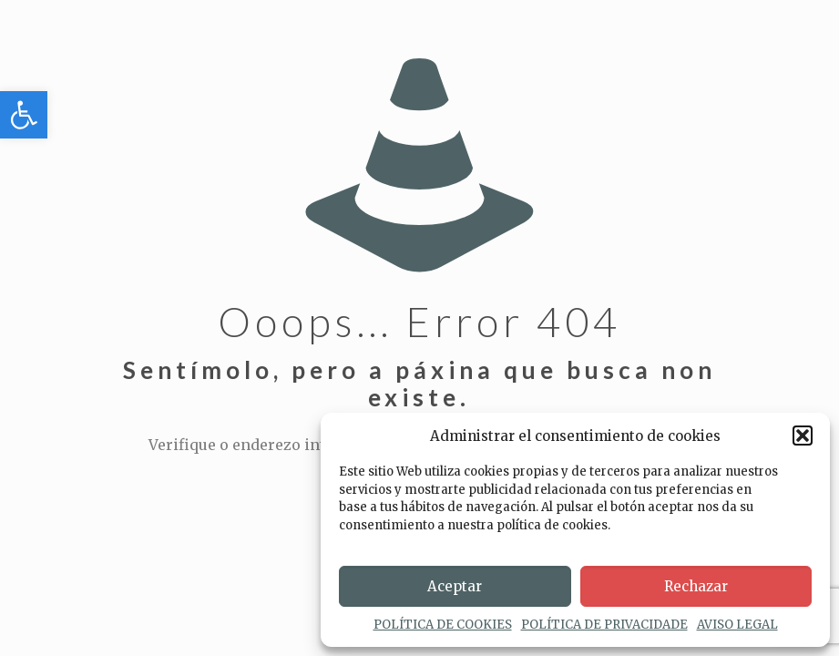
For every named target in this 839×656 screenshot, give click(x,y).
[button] (23, 114)
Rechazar (696, 586)
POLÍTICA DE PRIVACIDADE (604, 624)
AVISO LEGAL (737, 624)
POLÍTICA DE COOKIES (442, 624)
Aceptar (454, 586)
